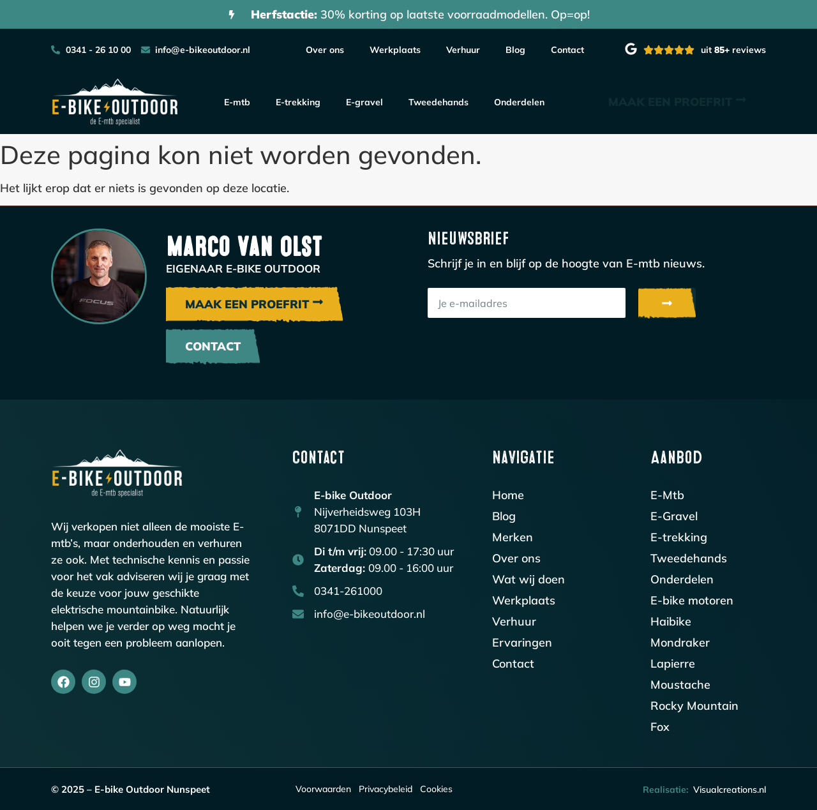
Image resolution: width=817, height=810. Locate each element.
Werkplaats (395, 50)
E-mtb (237, 102)
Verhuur (463, 50)
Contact (567, 50)
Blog (515, 50)
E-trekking (298, 102)
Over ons (325, 50)
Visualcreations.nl (729, 789)
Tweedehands (438, 102)
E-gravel (364, 102)
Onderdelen (519, 102)
